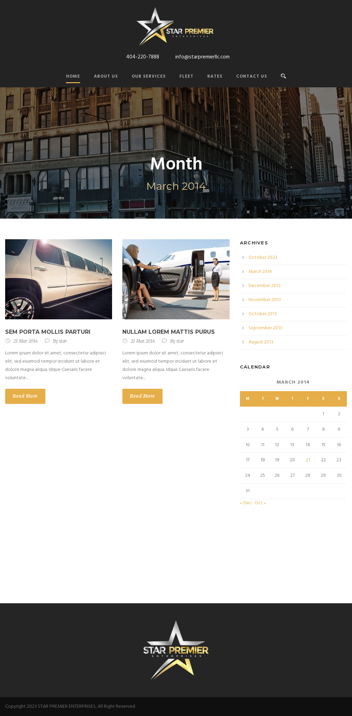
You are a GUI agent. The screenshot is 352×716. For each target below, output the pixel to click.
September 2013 (265, 328)
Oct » (260, 503)
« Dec (246, 503)
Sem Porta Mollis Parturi (47, 332)
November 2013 (265, 300)
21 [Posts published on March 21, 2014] (308, 460)
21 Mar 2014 (25, 341)
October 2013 (263, 314)
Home (73, 76)
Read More (25, 396)
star (63, 341)
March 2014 (260, 272)
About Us (106, 76)
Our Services (149, 76)
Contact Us (251, 76)
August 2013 (261, 342)
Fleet (186, 76)
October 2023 (263, 258)
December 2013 (264, 286)
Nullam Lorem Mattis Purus (168, 332)
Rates (214, 76)
